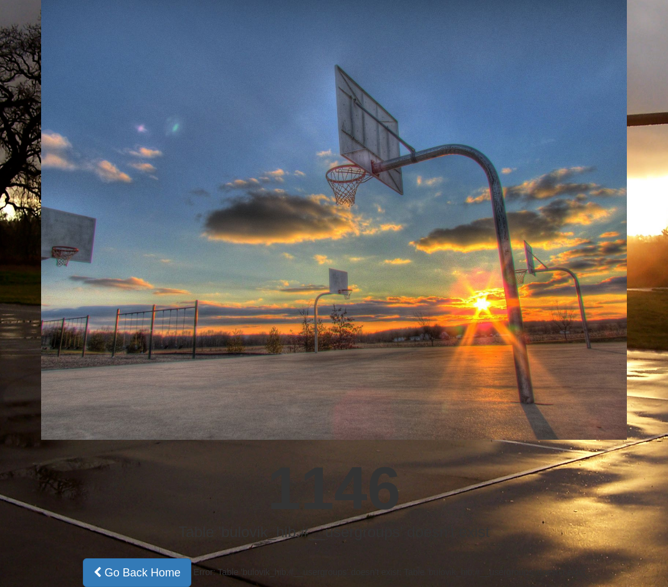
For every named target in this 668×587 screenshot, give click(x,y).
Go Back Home (137, 572)
